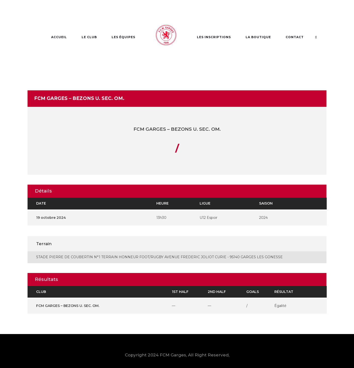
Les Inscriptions (214, 37)
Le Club (89, 37)
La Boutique (258, 37)
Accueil (59, 37)
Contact (295, 37)
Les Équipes (123, 37)
